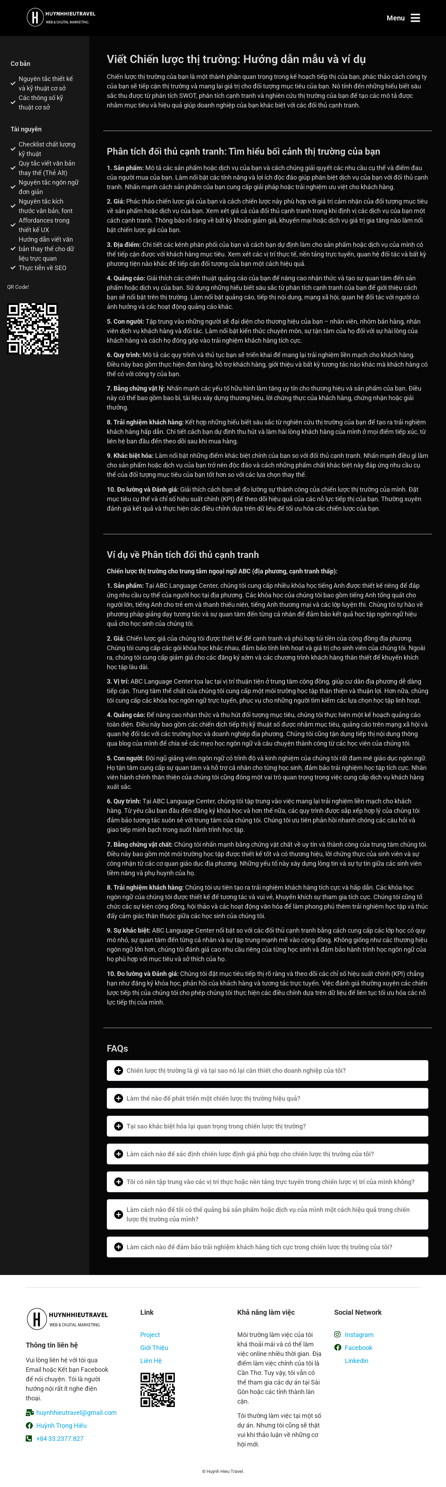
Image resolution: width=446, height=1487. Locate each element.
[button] (267, 1070)
